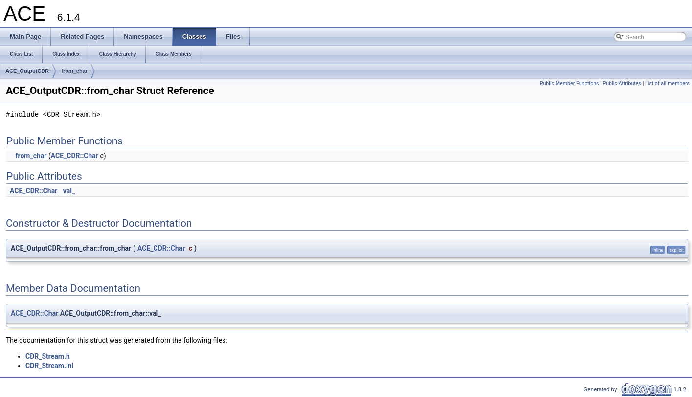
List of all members (667, 83)
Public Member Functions (569, 83)
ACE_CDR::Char (74, 156)
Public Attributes (622, 83)
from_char (74, 71)
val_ (69, 191)
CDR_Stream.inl (49, 366)
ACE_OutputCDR (27, 71)
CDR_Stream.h (47, 356)
